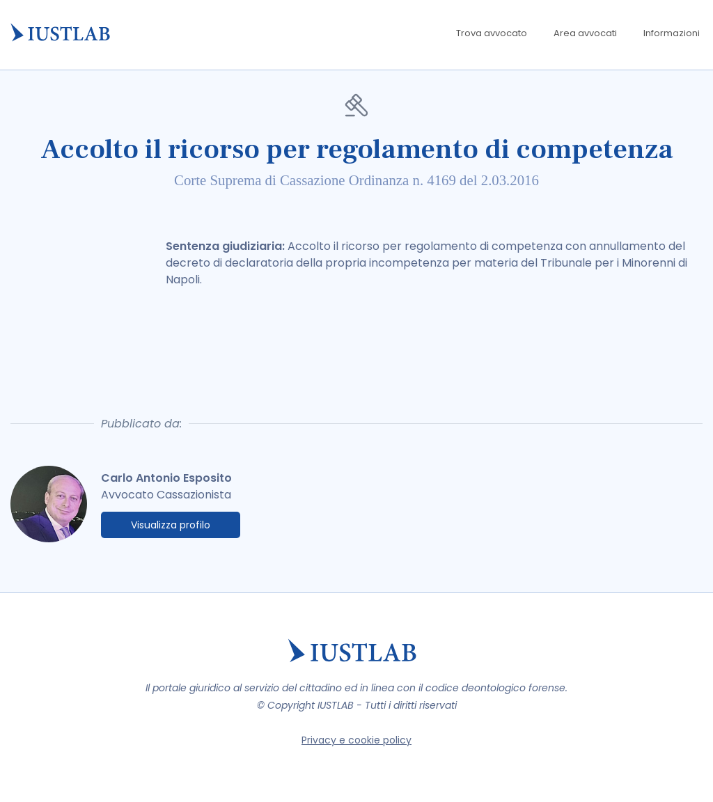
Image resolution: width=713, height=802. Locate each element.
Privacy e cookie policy (356, 740)
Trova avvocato (491, 33)
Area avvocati (585, 33)
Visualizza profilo (170, 525)
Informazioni (671, 33)
